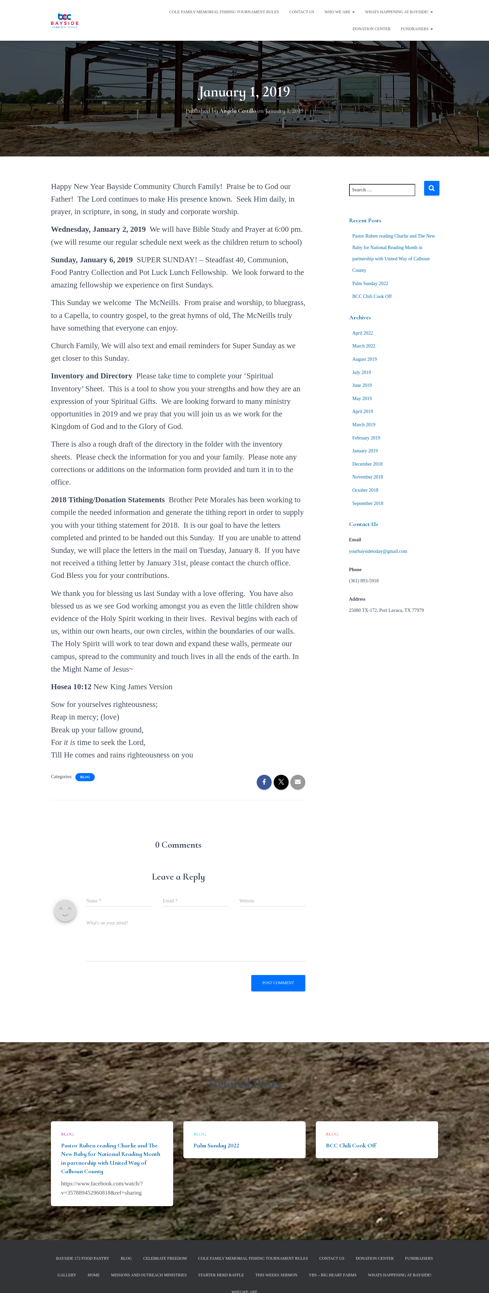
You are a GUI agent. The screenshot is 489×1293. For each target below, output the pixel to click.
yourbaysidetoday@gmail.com (378, 551)
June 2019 (362, 385)
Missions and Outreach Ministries (149, 1275)
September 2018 (367, 503)
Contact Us (301, 12)
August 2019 (364, 359)
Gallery (66, 1275)
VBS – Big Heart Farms (333, 1275)
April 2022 (362, 333)
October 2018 (365, 490)
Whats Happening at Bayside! (399, 12)
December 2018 (367, 464)
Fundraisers (417, 28)
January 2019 (365, 450)
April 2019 (362, 411)
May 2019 (362, 398)
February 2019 (366, 438)
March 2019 (364, 424)
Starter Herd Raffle (221, 1275)
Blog (85, 777)
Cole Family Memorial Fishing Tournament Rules (224, 12)
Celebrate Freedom (165, 1258)
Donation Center (371, 28)
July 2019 (361, 372)
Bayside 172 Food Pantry (82, 1258)
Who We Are (340, 12)
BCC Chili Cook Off (372, 296)
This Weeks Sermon (276, 1275)
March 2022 (364, 346)
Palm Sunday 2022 (370, 283)
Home (93, 1275)
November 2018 (367, 477)
